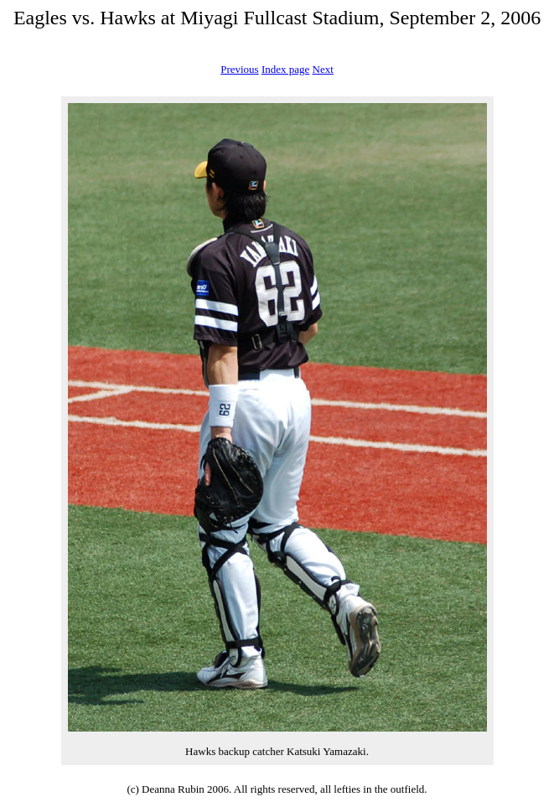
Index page (285, 69)
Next (323, 69)
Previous (239, 69)
